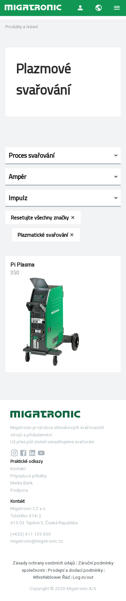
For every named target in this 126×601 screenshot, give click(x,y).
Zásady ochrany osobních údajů (44, 562)
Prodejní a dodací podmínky (75, 570)
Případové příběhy (28, 475)
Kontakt (18, 468)
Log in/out (83, 577)
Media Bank (21, 482)
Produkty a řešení (21, 26)
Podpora (19, 490)
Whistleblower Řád (51, 577)
